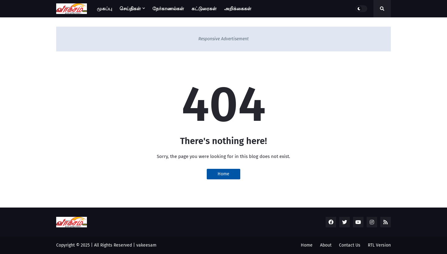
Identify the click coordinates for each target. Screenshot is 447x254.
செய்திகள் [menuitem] (130, 8)
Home (223, 174)
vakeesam (146, 245)
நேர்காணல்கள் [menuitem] (168, 8)
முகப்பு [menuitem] (104, 8)
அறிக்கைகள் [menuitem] (237, 8)
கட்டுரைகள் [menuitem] (204, 8)
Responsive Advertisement (223, 39)
